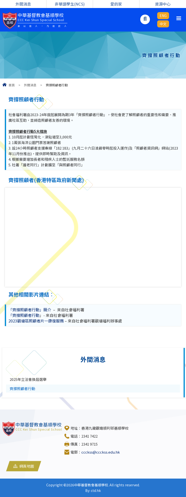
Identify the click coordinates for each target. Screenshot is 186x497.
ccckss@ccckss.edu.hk (100, 452)
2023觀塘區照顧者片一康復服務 (36, 321)
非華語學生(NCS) (70, 4)
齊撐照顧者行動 (22, 388)
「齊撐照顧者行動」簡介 (29, 310)
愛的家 (116, 4)
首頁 (11, 85)
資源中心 (162, 4)
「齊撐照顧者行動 (23, 315)
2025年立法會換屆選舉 (28, 379)
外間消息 (23, 4)
